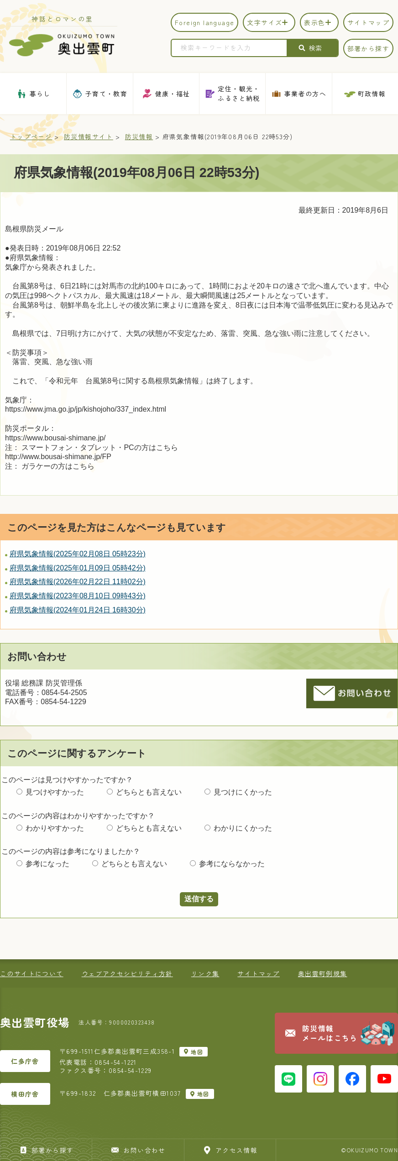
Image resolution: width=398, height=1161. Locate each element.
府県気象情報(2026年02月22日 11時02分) (78, 582)
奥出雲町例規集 (322, 973)
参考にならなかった (232, 864)
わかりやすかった (55, 828)
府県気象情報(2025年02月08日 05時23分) (78, 554)
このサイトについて (31, 973)
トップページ (31, 136)
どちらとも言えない (149, 792)
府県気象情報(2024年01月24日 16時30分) (78, 610)
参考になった (47, 864)
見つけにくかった (243, 792)
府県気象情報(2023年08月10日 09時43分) (78, 596)
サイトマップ (258, 973)
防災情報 (139, 136)
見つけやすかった (55, 792)
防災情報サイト (88, 136)
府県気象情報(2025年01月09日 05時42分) (78, 568)
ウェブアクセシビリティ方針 (127, 973)
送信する (199, 899)
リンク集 (205, 973)
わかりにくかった (243, 828)
